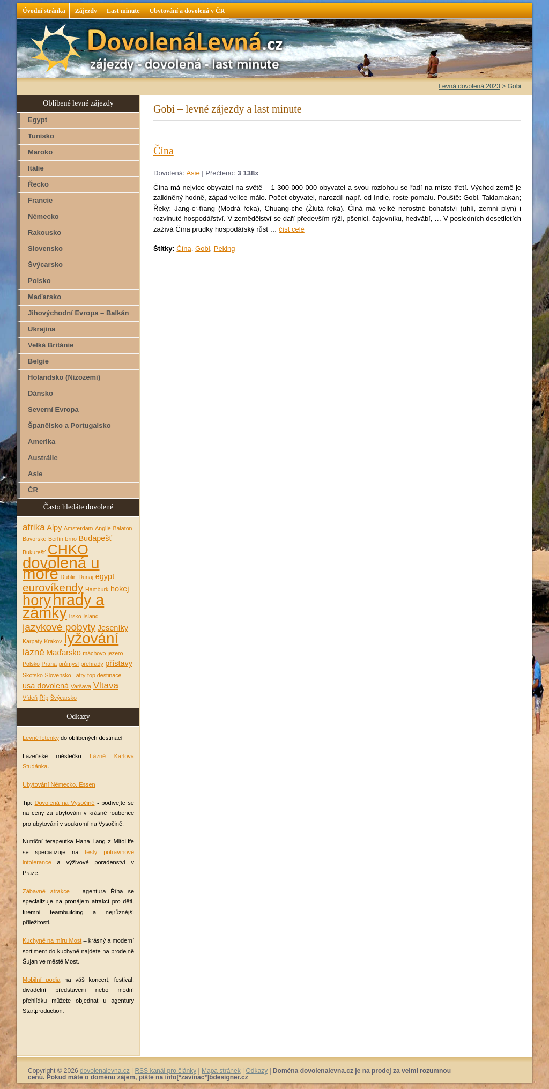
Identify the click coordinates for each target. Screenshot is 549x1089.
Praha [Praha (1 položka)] (49, 664)
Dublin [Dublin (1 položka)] (68, 577)
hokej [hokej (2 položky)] (119, 588)
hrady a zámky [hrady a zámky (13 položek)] (63, 606)
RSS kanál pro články (165, 1071)
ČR (33, 490)
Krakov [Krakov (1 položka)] (53, 641)
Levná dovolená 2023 (469, 86)
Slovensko (45, 249)
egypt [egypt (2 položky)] (104, 576)
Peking (224, 249)
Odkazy (257, 1071)
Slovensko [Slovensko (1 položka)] (58, 675)
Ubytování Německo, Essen (59, 784)
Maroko (40, 152)
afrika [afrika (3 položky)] (34, 527)
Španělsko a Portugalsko (69, 425)
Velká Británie (50, 345)
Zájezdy (86, 10)
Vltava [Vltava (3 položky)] (105, 685)
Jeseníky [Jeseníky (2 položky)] (113, 628)
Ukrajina (41, 329)
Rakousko (44, 232)
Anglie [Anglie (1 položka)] (103, 528)
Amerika (41, 442)
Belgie (38, 361)
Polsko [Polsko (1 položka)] (31, 664)
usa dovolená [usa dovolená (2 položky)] (46, 685)
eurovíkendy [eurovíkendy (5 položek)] (53, 587)
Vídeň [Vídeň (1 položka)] (30, 697)
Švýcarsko (45, 265)
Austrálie (43, 458)
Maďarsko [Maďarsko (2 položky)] (63, 652)
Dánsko (40, 393)
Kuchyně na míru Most (52, 940)
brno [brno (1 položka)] (71, 539)
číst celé (292, 229)
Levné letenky (41, 738)
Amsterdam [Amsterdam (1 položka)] (78, 528)
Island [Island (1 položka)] (90, 616)
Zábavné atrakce (46, 891)
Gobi (202, 249)
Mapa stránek (221, 1071)
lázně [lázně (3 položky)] (33, 652)
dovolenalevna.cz (105, 1071)
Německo (43, 216)
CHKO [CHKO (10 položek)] (68, 550)
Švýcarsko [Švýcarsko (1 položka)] (63, 697)
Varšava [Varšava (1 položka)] (81, 686)
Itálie (36, 168)
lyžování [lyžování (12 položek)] (91, 638)
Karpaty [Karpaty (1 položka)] (32, 641)
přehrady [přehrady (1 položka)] (92, 664)
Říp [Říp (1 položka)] (43, 697)
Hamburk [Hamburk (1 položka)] (96, 589)
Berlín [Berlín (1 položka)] (55, 539)
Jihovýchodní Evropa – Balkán (78, 313)
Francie (40, 200)
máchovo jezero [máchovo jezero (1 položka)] (103, 653)
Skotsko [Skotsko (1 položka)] (33, 675)
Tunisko (41, 136)
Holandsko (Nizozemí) (64, 377)
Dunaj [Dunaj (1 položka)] (85, 577)
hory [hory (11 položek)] (37, 600)
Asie (192, 173)
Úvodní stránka (44, 10)
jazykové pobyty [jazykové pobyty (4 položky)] (59, 627)
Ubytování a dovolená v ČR (187, 10)
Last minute (123, 10)
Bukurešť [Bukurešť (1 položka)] (34, 552)
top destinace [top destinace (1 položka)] (104, 675)
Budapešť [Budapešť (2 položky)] (95, 538)
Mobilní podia (41, 979)
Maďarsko (44, 297)
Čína (163, 151)
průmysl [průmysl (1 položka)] (69, 664)
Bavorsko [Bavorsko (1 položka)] (34, 539)
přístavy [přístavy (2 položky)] (118, 663)
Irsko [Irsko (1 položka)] (75, 616)
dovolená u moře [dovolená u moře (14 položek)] (61, 568)
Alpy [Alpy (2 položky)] (54, 527)
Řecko (38, 184)
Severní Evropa (53, 409)
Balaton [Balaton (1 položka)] (122, 528)
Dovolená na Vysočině (64, 802)
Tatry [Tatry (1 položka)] (79, 675)
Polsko (39, 281)
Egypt (37, 120)
